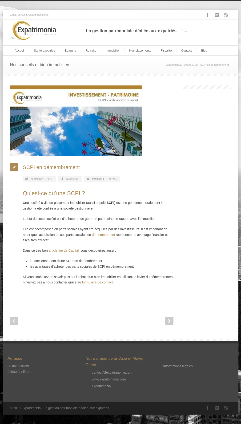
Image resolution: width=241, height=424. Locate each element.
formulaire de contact (97, 282)
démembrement (103, 235)
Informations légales (178, 366)
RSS (226, 15)
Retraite (90, 50)
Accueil (19, 50)
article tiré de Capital (64, 250)
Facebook (207, 15)
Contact (186, 50)
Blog (204, 50)
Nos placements (140, 50)
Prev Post (14, 321)
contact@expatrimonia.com (33, 14)
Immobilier (113, 50)
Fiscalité (166, 50)
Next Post (169, 321)
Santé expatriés (44, 50)
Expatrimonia (173, 64)
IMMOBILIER (190, 64)
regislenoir (72, 179)
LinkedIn (217, 15)
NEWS (112, 179)
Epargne (70, 50)
